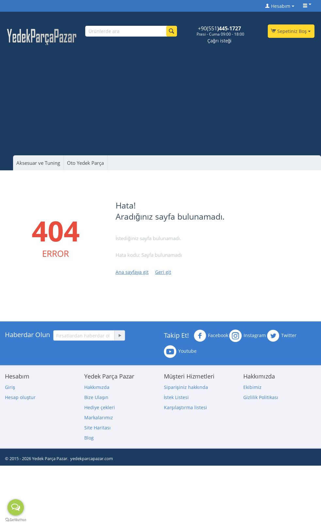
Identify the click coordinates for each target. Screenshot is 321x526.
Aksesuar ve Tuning (38, 163)
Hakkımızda (96, 387)
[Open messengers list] (16, 507)
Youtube (180, 351)
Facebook (211, 336)
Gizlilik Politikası (260, 397)
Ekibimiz (252, 387)
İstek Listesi (176, 397)
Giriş (10, 387)
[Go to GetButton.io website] (15, 519)
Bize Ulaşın (96, 397)
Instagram (247, 336)
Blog (89, 438)
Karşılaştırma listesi (185, 407)
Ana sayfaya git (132, 272)
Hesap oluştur (20, 397)
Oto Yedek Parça (85, 163)
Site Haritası (97, 428)
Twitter (282, 336)
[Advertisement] (164, 94)
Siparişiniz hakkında (186, 387)
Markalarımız (98, 417)
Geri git (163, 272)
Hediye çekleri (99, 407)
